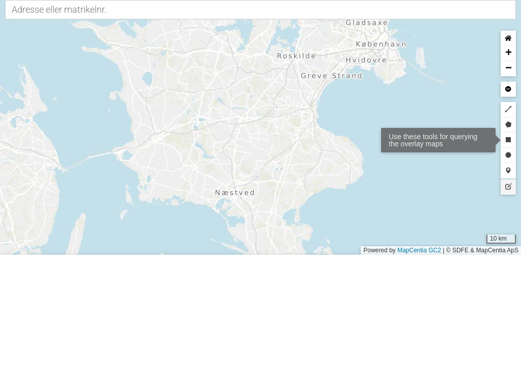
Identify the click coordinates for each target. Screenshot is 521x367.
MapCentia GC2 (419, 250)
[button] (508, 53)
